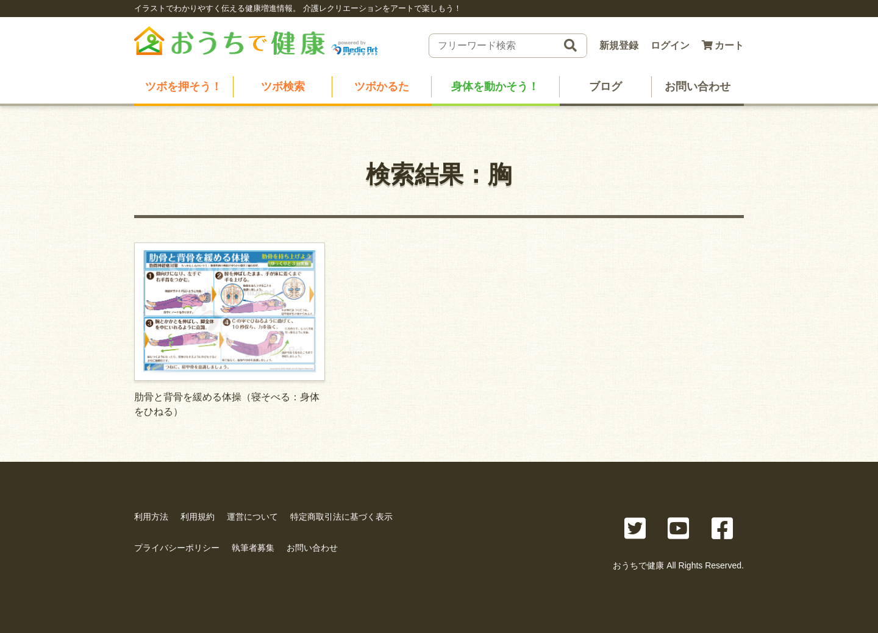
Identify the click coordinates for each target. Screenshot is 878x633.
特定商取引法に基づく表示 (341, 517)
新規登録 (618, 45)
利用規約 (197, 517)
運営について (252, 517)
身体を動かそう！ (495, 86)
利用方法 (151, 517)
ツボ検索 (283, 86)
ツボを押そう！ (183, 86)
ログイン (670, 45)
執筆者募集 (253, 548)
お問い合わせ (697, 86)
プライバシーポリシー (177, 548)
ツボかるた (381, 86)
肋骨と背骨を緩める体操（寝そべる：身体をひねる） (229, 329)
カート (723, 45)
